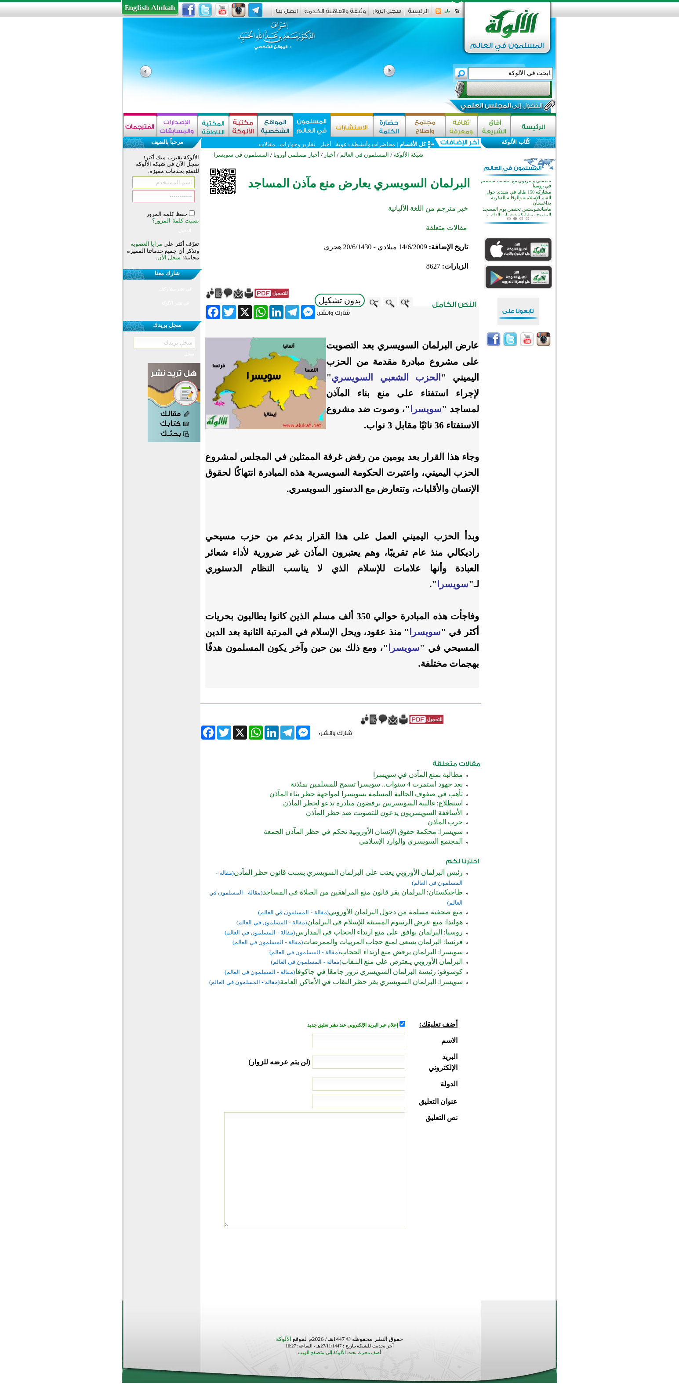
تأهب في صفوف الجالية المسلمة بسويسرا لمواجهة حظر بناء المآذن (366, 794)
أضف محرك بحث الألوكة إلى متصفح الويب (339, 1352)
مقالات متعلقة (446, 227)
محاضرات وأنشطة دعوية (365, 144)
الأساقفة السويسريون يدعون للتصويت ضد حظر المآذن (384, 812)
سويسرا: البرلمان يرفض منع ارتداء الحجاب (401, 952)
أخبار (326, 144)
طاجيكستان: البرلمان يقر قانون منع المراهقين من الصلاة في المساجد (363, 892)
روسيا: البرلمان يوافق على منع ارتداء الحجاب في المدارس (379, 932)
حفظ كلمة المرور (167, 214)
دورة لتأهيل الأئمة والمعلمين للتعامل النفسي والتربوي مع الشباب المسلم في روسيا (516, 200)
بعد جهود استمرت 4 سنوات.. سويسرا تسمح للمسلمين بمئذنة (376, 784)
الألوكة (283, 1339)
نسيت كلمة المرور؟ (175, 220)
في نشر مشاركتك (175, 289)
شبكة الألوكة (408, 154)
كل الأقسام (412, 144)
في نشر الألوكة (175, 303)
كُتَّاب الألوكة (515, 142)
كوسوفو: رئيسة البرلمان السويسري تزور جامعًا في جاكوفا (379, 971)
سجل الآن (169, 257)
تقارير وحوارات (297, 144)
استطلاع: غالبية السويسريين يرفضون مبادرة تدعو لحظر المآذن (373, 803)
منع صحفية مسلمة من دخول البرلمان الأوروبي (396, 912)
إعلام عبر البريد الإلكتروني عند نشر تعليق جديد (353, 1025)
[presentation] (391, 1261)
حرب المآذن (445, 822)
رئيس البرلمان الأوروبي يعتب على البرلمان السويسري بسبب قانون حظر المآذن (348, 872)
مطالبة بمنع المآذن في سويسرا (418, 774)
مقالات (267, 144)
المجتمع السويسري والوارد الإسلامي (411, 841)
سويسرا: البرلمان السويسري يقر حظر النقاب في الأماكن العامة (371, 981)
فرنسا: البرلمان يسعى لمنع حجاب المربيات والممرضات (383, 941)
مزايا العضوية (146, 244)
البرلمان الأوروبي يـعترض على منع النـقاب (402, 961)
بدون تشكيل (340, 300)
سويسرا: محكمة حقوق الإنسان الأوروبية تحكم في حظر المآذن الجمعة (363, 831)
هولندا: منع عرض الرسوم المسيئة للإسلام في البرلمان (385, 922)
